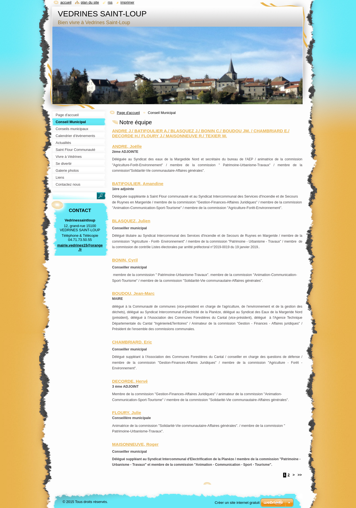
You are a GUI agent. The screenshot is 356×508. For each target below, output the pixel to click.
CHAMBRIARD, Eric (132, 342)
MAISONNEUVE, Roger (135, 444)
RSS (110, 2)
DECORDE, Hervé (130, 381)
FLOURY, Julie (126, 412)
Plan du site (90, 2)
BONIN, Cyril (125, 260)
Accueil (65, 2)
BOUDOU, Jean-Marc (133, 293)
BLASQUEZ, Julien (131, 220)
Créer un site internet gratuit (237, 502)
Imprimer (127, 2)
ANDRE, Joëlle (127, 146)
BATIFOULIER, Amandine (137, 183)
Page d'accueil (128, 113)
